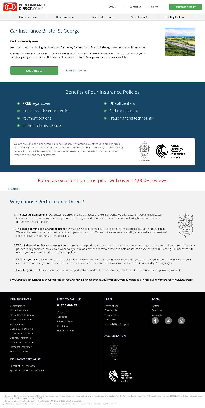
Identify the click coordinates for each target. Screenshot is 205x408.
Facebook (157, 310)
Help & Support (65, 330)
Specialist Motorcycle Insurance (27, 370)
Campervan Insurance (22, 342)
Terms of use (111, 305)
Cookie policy (111, 310)
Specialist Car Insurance (23, 365)
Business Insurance (102, 17)
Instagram (157, 315)
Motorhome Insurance (22, 319)
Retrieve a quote (76, 70)
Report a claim (65, 321)
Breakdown (63, 325)
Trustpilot (14, 188)
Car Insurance (17, 305)
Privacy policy (111, 315)
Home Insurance (19, 310)
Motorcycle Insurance (21, 333)
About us (62, 316)
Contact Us (135, 6)
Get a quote (34, 71)
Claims (154, 6)
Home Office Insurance (22, 315)
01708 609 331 (68, 305)
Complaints (110, 319)
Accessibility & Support (116, 324)
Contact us (63, 312)
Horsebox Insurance (21, 346)
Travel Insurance (19, 351)
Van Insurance (17, 324)
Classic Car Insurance (21, 328)
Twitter (155, 305)
